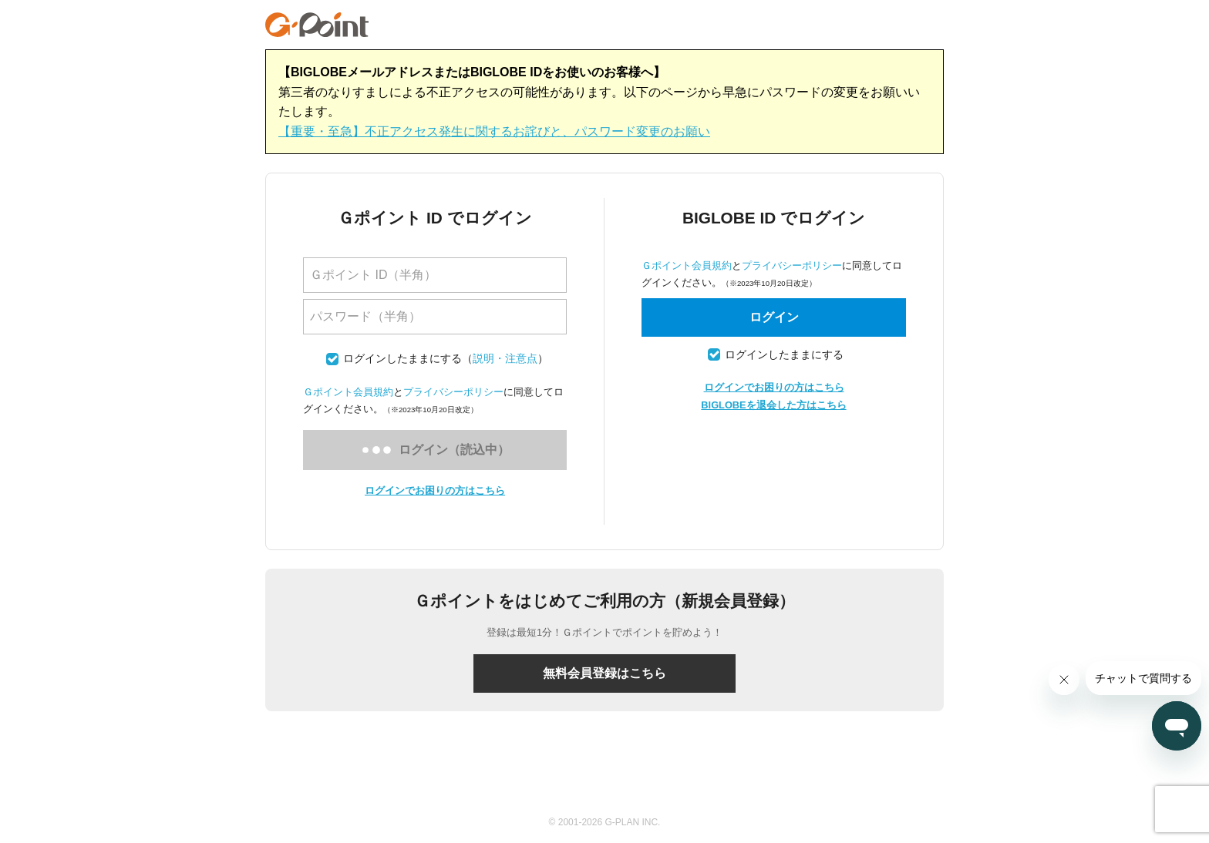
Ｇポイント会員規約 (348, 392)
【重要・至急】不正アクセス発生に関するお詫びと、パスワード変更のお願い (494, 131)
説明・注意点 (505, 358)
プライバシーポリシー (453, 392)
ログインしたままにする (402, 358)
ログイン (774, 317)
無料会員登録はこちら (604, 673)
